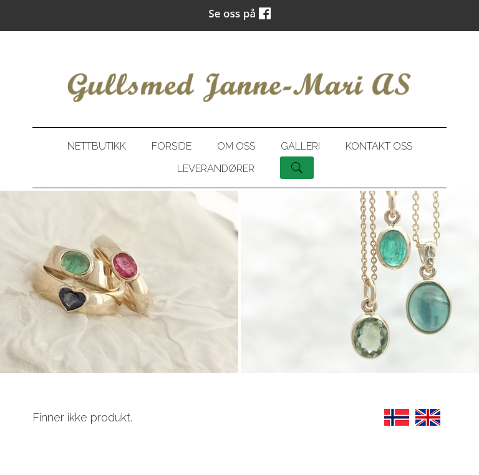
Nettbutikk (96, 146)
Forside (171, 146)
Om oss (236, 146)
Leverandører (215, 169)
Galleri (300, 146)
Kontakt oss (379, 146)
